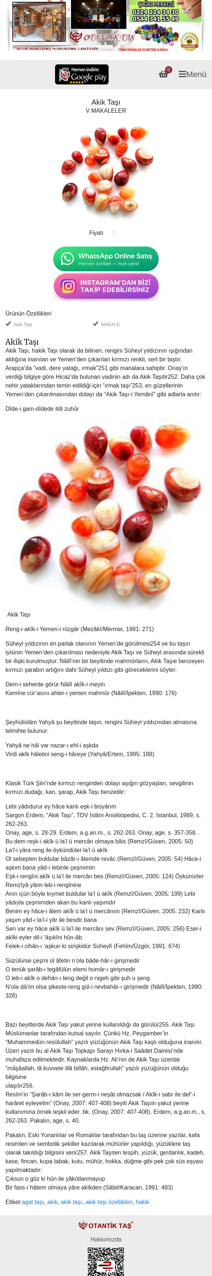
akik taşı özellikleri (109, 1202)
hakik (142, 1202)
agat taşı (32, 1202)
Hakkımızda (106, 1239)
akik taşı (71, 1202)
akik (52, 1202)
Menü (193, 74)
